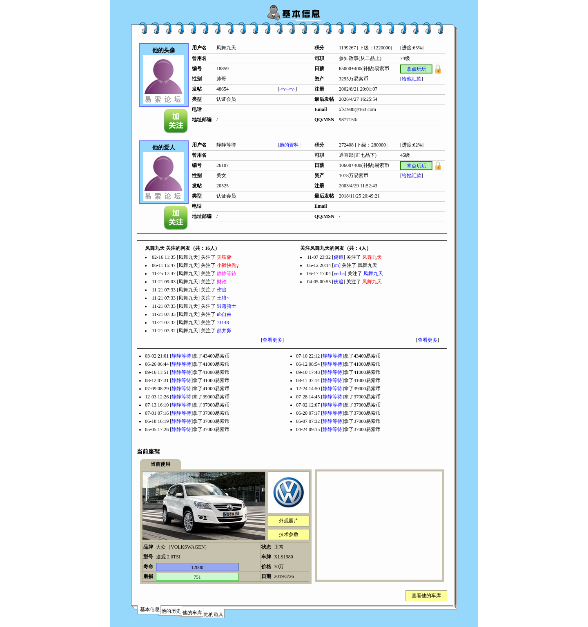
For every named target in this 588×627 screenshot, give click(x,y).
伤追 (222, 290)
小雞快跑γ (227, 265)
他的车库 (192, 613)
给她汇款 (411, 175)
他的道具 (213, 614)
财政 (222, 282)
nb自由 (224, 314)
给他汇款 (411, 79)
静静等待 (226, 273)
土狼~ (223, 298)
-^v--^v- (287, 89)
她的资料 (289, 145)
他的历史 (171, 611)
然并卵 (224, 331)
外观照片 (288, 521)
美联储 (224, 257)
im (336, 265)
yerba (339, 273)
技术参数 (288, 534)
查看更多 (272, 340)
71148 (223, 322)
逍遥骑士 (226, 306)
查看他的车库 (426, 595)
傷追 (338, 257)
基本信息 (150, 609)
